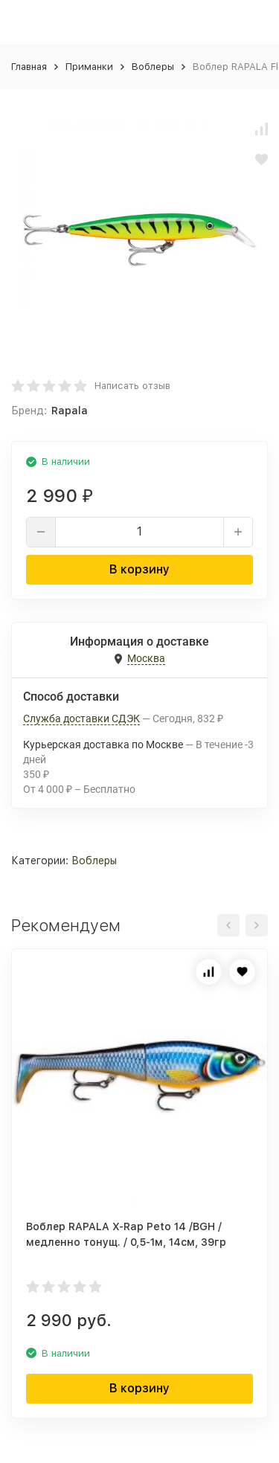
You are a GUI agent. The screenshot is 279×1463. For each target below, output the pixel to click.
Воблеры (153, 66)
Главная (29, 66)
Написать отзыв (132, 385)
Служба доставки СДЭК (81, 718)
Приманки (89, 66)
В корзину (139, 569)
